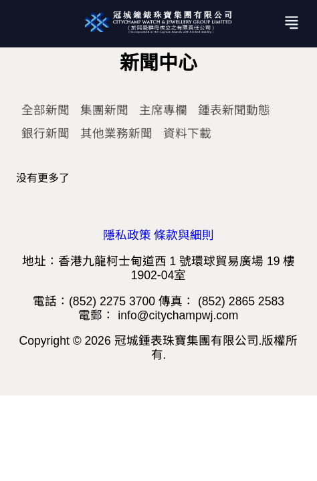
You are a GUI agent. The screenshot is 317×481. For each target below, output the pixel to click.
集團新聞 (104, 110)
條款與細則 (184, 235)
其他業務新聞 (116, 133)
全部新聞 (45, 110)
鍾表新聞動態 (234, 110)
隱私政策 (127, 235)
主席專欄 (163, 110)
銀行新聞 (45, 133)
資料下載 (187, 133)
